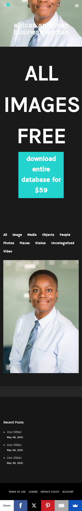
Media (32, 235)
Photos (8, 243)
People (65, 235)
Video (7, 251)
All (5, 235)
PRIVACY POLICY (50, 492)
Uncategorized (62, 243)
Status (40, 243)
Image (17, 235)
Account (67, 492)
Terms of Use (17, 492)
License (33, 492)
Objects (48, 235)
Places (25, 243)
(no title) (14, 432)
